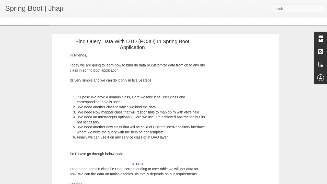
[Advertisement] (233, 106)
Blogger (189, 181)
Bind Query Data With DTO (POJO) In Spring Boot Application (132, 29)
